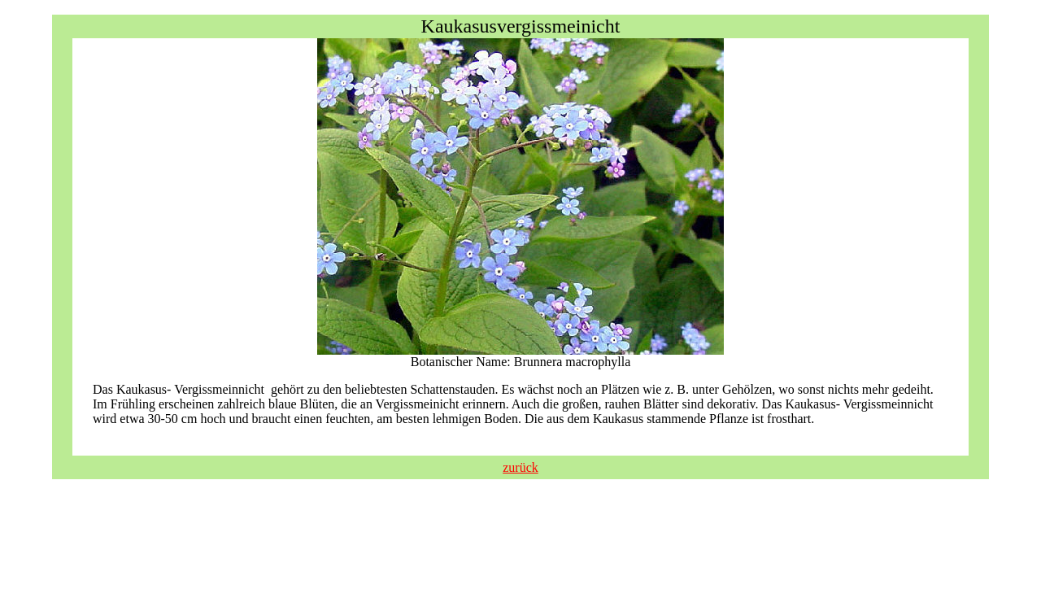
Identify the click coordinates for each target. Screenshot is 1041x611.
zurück (520, 467)
